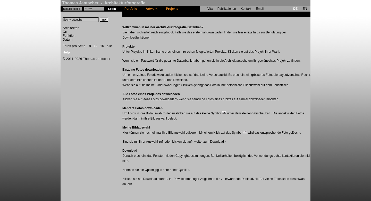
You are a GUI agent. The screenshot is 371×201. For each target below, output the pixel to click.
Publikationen (226, 9)
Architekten (71, 28)
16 (102, 46)
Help (66, 52)
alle (109, 46)
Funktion (69, 36)
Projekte (172, 9)
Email (260, 9)
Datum (67, 39)
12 (95, 46)
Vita (210, 9)
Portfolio (130, 9)
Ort (65, 32)
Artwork (151, 9)
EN (305, 9)
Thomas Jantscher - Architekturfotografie (103, 3)
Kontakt (246, 9)
